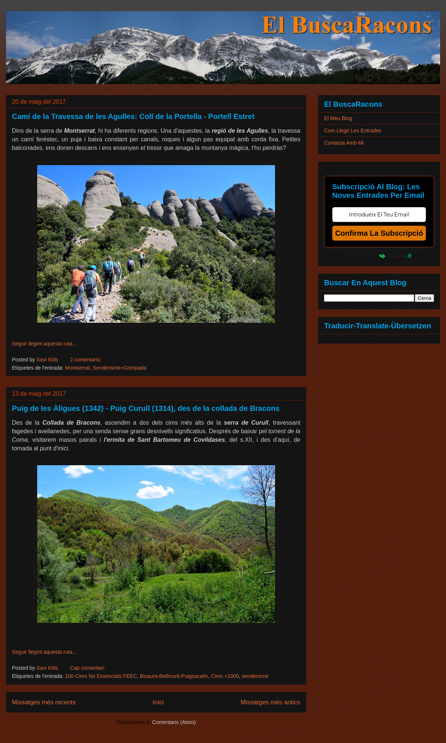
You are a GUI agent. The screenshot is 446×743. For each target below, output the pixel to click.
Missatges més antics (270, 702)
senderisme (255, 676)
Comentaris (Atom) (173, 722)
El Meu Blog (338, 118)
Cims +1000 (225, 676)
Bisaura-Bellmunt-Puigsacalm (174, 676)
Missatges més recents (44, 702)
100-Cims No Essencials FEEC (101, 676)
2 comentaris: (85, 360)
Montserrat (77, 368)
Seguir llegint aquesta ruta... (44, 344)
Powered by (379, 255)
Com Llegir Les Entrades (352, 131)
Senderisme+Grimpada (119, 368)
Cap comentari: (87, 668)
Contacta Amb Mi (344, 143)
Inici (158, 702)
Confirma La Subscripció (379, 233)
